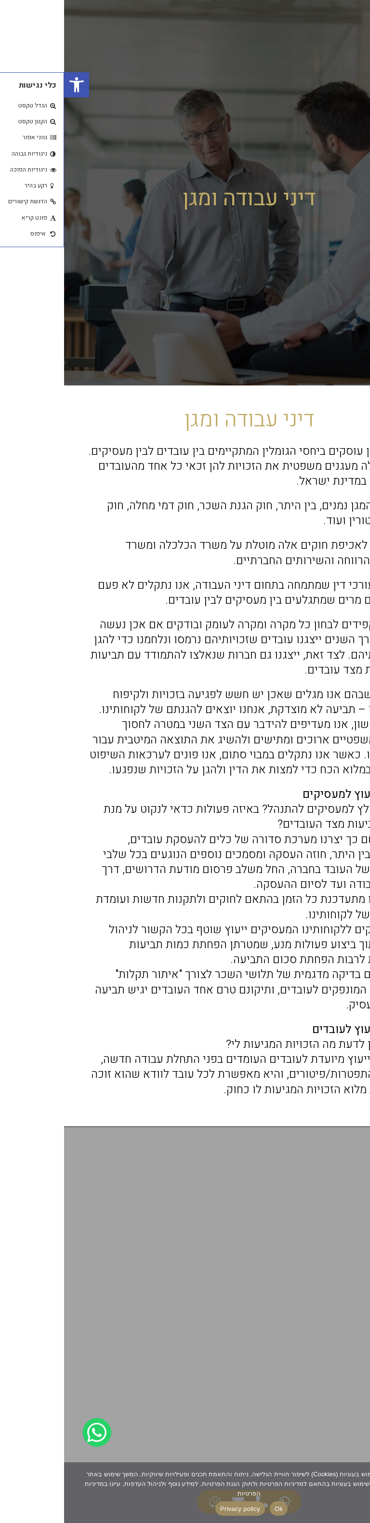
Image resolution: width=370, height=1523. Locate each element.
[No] (354, 1492)
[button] (12, 84)
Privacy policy (176, 1508)
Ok (215, 1508)
